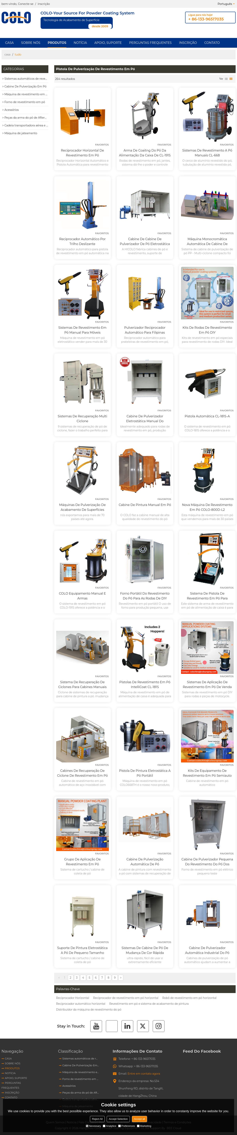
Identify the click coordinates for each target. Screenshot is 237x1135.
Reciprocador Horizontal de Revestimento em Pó (82, 153)
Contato (212, 43)
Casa (9, 43)
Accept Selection (118, 1118)
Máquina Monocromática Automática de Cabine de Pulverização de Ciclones (207, 241)
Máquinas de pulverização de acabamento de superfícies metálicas (82, 507)
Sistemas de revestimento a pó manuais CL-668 (207, 153)
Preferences (126, 1125)
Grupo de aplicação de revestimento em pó (82, 861)
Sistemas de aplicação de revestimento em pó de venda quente (207, 684)
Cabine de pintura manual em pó (145, 505)
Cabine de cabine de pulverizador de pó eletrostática (145, 241)
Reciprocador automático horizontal (80, 1003)
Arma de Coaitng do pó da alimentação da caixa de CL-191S (144, 153)
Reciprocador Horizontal (72, 998)
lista (226, 79)
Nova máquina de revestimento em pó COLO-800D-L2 (207, 507)
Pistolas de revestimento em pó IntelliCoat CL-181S (144, 684)
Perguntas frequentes (150, 43)
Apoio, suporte (108, 43)
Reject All (97, 1118)
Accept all (139, 1118)
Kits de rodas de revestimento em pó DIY (207, 330)
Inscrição (188, 43)
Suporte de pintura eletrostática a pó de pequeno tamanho (82, 950)
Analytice (109, 1125)
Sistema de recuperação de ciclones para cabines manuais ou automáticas (82, 684)
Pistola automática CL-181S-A (207, 416)
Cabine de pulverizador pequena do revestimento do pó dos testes (207, 862)
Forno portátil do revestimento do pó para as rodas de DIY (145, 596)
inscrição (44, 4)
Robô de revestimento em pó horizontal (189, 998)
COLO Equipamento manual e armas (82, 596)
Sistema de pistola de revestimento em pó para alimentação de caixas (207, 596)
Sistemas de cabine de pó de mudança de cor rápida (145, 950)
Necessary (93, 1125)
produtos (57, 43)
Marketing (144, 1125)
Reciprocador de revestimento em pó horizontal (125, 998)
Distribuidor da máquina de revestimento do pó (88, 1009)
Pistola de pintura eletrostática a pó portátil (145, 773)
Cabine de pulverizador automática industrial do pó (207, 950)
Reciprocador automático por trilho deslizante (82, 241)
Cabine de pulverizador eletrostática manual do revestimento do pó (145, 419)
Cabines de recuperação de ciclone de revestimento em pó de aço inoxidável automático (82, 773)
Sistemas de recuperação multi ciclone (82, 418)
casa (7, 54)
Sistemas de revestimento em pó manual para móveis (82, 330)
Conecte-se (25, 4)
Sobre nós (30, 43)
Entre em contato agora (144, 1073)
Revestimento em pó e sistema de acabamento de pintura (149, 1003)
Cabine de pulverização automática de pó (144, 861)
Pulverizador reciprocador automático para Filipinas (145, 330)
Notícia (80, 43)
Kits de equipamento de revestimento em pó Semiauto (207, 773)
